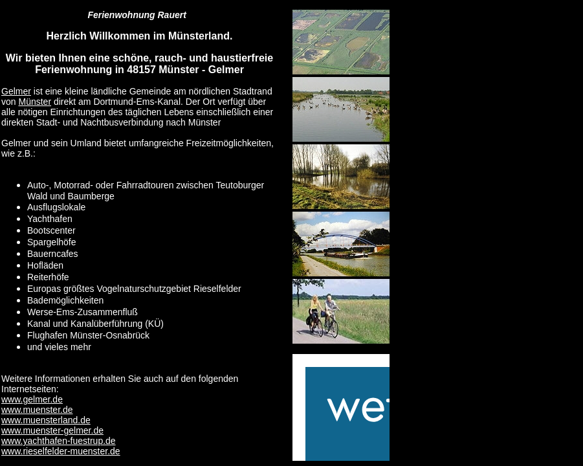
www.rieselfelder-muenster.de (60, 451)
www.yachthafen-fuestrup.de (58, 441)
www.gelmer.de (32, 399)
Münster (34, 101)
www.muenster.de (37, 410)
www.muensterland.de (46, 420)
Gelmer (16, 91)
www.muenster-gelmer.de (52, 430)
